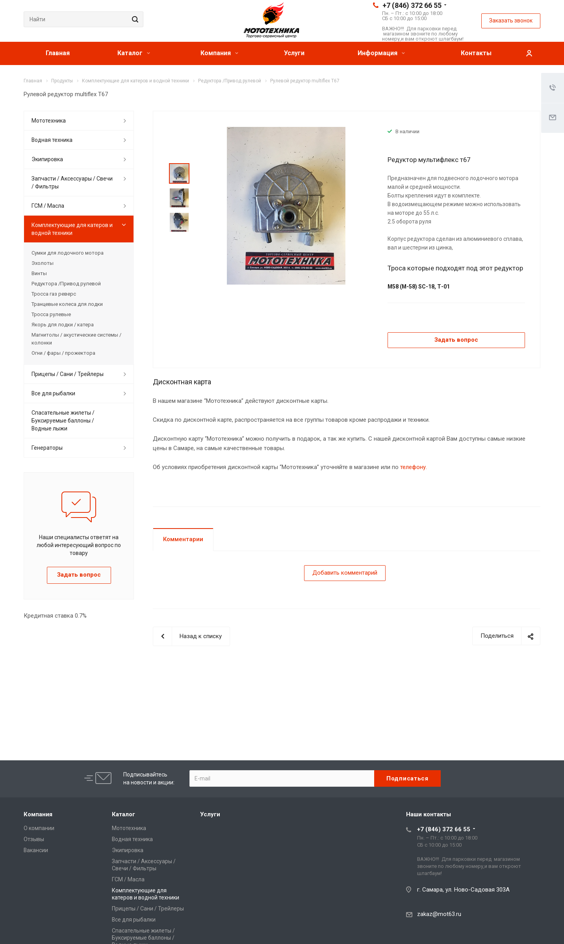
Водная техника (52, 140)
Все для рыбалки (53, 393)
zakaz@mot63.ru (439, 914)
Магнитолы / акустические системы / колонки (76, 339)
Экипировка (47, 159)
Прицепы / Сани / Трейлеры (68, 374)
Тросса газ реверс (54, 294)
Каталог (133, 53)
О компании (39, 828)
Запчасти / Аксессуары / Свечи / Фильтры (72, 182)
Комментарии (183, 539)
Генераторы (47, 448)
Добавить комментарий (344, 572)
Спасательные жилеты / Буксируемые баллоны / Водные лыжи (63, 421)
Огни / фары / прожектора (63, 353)
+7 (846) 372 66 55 (412, 5)
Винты (39, 273)
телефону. (413, 467)
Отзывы (34, 839)
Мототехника (49, 120)
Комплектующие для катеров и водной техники (72, 229)
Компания (219, 53)
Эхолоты (43, 263)
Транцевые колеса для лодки (67, 304)
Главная (58, 53)
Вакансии (36, 850)
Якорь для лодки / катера (63, 325)
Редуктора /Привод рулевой (66, 284)
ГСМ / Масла (48, 206)
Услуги (294, 53)
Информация (381, 53)
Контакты (476, 53)
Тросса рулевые (51, 314)
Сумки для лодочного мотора (68, 253)
